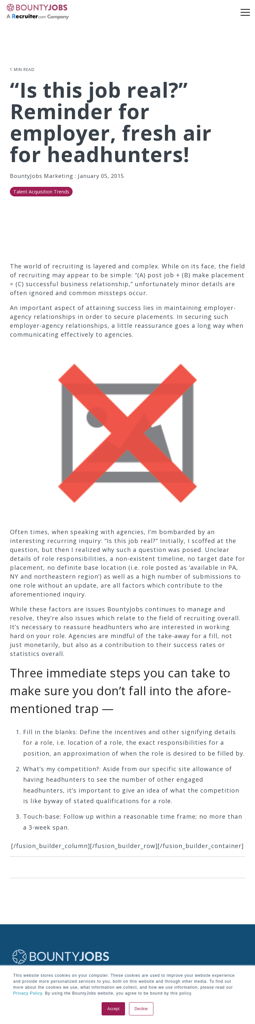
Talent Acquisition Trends (41, 191)
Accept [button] (113, 1009)
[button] (245, 12)
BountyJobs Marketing (42, 176)
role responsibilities (74, 559)
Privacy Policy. (28, 993)
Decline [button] (141, 1009)
